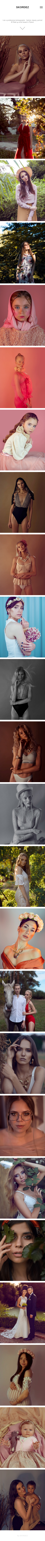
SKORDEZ (22, 7)
